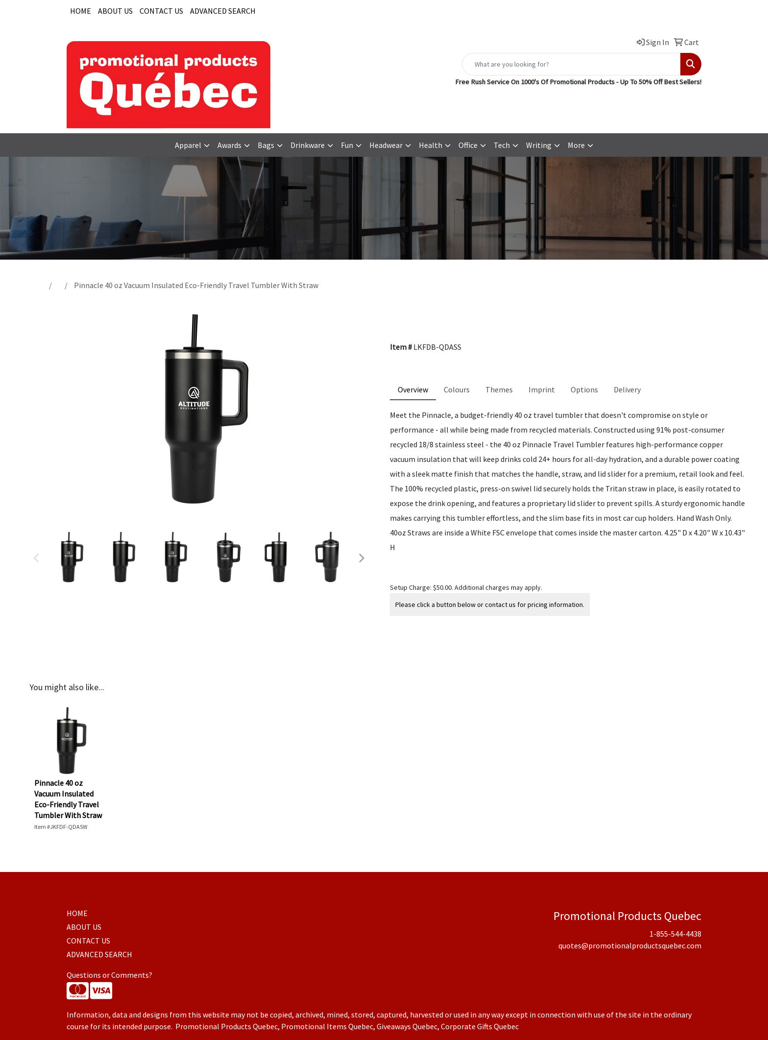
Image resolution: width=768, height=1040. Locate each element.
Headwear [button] (386, 145)
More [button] (576, 145)
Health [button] (430, 145)
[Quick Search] (571, 64)
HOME (80, 11)
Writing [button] (539, 145)
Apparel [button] (188, 145)
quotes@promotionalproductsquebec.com (629, 101)
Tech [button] (502, 145)
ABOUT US (115, 11)
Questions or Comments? (109, 975)
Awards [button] (229, 145)
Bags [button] (266, 145)
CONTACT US (161, 11)
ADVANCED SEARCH (223, 11)
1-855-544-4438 (526, 101)
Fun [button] (347, 145)
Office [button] (468, 145)
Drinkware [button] (307, 145)
